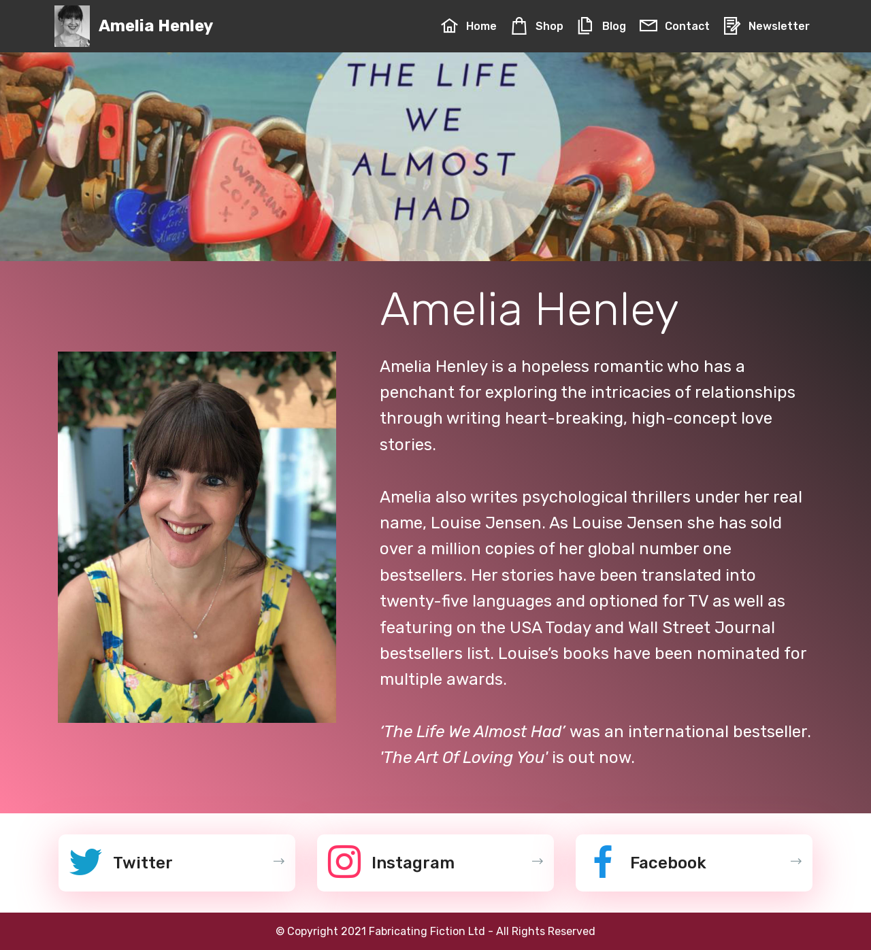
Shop (536, 26)
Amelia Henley (156, 26)
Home (468, 26)
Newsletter (766, 26)
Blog (601, 26)
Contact (674, 26)
